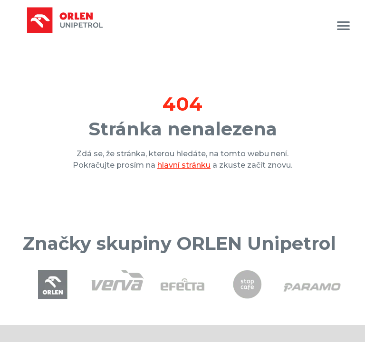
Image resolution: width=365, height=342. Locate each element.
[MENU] (343, 25)
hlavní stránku (184, 165)
